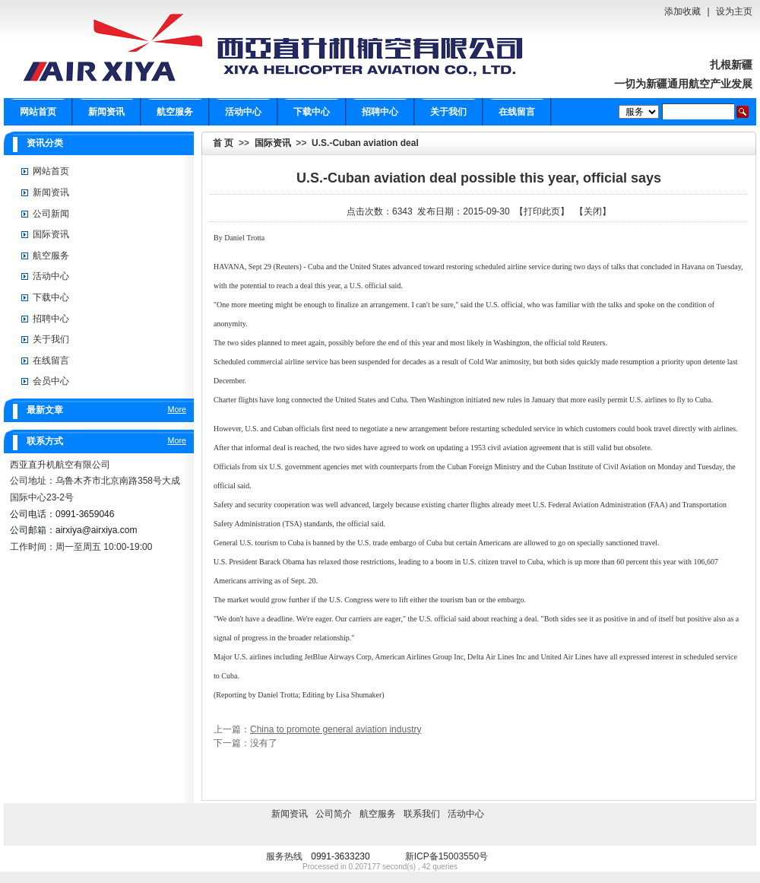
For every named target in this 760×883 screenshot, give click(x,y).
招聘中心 (380, 111)
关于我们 (448, 111)
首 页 (223, 143)
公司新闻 (51, 213)
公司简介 (333, 813)
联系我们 (422, 813)
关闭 (593, 211)
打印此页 (542, 211)
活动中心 (243, 111)
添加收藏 (682, 11)
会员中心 (51, 381)
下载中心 (311, 111)
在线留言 (517, 111)
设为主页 (734, 11)
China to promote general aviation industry (335, 729)
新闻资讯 (106, 111)
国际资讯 (273, 143)
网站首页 (38, 111)
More (176, 409)
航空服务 (175, 111)
